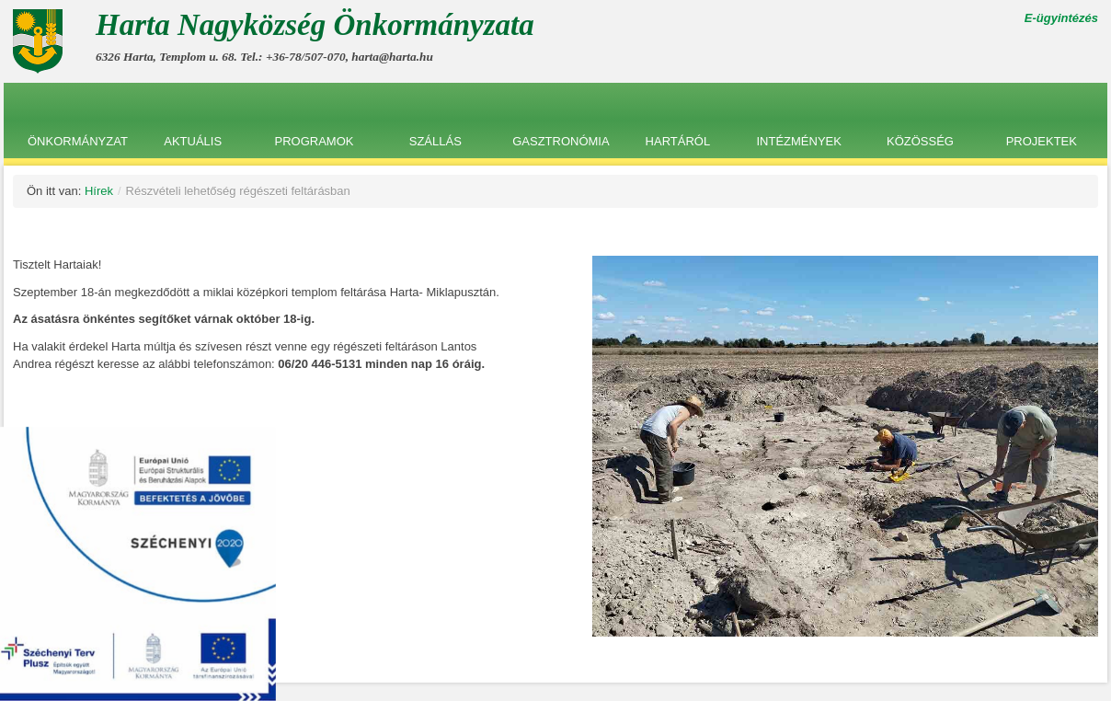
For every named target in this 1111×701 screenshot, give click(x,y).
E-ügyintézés (1061, 18)
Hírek (99, 191)
